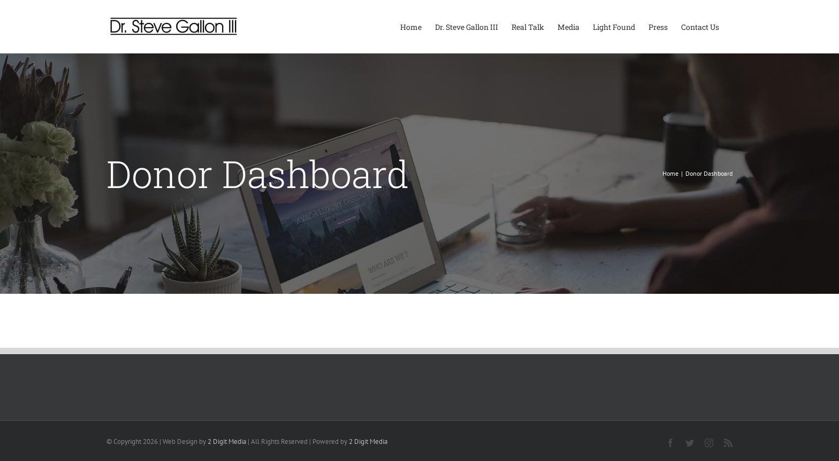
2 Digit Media (227, 441)
